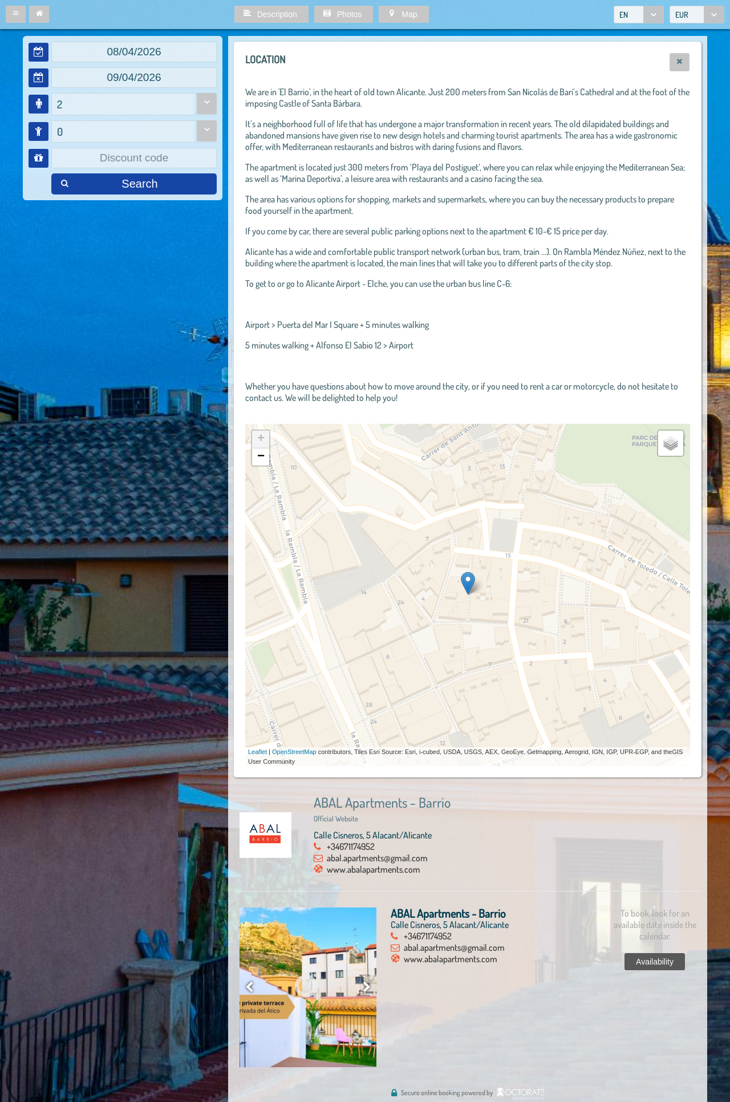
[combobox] (639, 14)
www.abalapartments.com (373, 869)
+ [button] (261, 439)
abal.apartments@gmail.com (377, 858)
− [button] (261, 456)
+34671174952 (351, 846)
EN (623, 14)
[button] (16, 14)
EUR (681, 14)
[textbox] (134, 52)
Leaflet (257, 751)
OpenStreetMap (294, 751)
